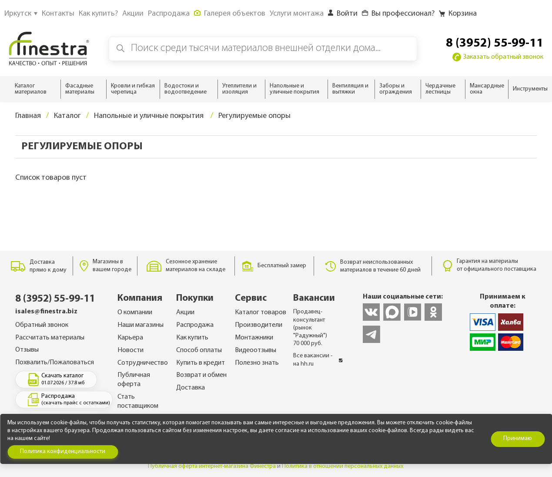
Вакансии (314, 298)
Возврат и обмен (201, 375)
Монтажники (254, 337)
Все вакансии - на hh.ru (318, 360)
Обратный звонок (41, 325)
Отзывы (27, 349)
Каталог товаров (260, 312)
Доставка (190, 387)
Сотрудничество (142, 362)
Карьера (130, 337)
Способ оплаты (199, 350)
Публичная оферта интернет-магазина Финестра (212, 466)
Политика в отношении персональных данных (342, 466)
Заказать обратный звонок (497, 57)
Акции (185, 312)
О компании (134, 312)
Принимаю (517, 438)
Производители (258, 325)
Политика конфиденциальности (62, 451)
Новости (130, 350)
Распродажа (195, 325)
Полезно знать (257, 362)
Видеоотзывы (255, 350)
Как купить (192, 337)
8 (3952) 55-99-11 (494, 43)
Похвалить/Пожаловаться (54, 362)
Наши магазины (140, 325)
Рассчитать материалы (49, 337)
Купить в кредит (200, 362)
